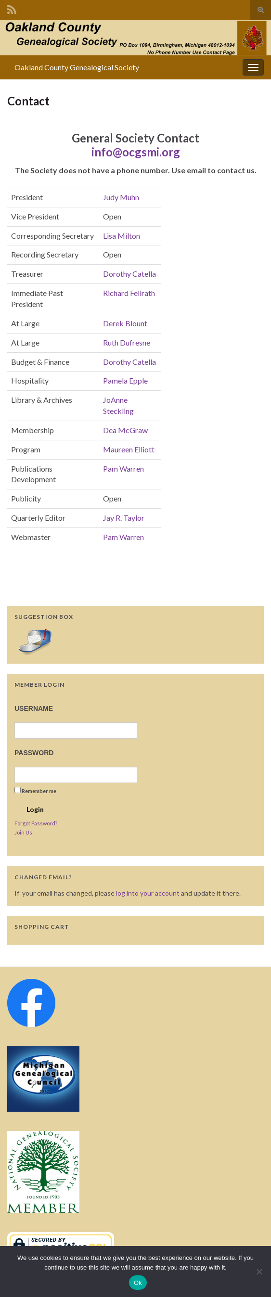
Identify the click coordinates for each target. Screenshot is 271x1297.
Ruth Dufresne (126, 342)
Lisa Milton (121, 235)
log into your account (148, 893)
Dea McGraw (125, 430)
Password (33, 753)
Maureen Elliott (129, 449)
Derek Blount (125, 323)
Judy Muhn (121, 197)
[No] (259, 1271)
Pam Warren (123, 468)
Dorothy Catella (130, 273)
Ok (138, 1282)
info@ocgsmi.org (135, 152)
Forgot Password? (35, 823)
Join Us (23, 832)
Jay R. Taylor (123, 517)
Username (33, 708)
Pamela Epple (125, 380)
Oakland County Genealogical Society (76, 67)
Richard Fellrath (129, 292)
